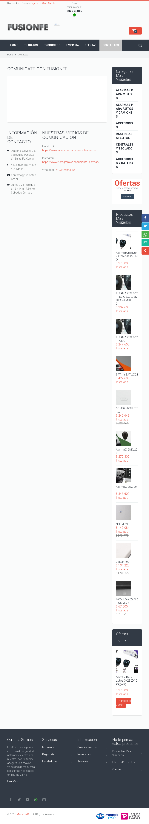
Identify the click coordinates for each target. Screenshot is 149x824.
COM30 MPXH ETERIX (127, 410)
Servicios (92, 762)
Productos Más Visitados (127, 753)
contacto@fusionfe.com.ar (24, 177)
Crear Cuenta (48, 3)
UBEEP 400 (122, 561)
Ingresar (35, 3)
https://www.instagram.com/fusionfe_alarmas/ (70, 162)
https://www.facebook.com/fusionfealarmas (69, 150)
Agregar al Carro (123, 702)
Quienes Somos (92, 748)
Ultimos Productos (127, 763)
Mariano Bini (24, 814)
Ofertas (127, 770)
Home (11, 54)
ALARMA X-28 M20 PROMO (127, 339)
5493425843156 (65, 169)
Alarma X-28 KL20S (126, 451)
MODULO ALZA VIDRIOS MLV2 (127, 601)
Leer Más (14, 781)
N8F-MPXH (122, 523)
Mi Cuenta (57, 748)
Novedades (92, 755)
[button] (135, 31)
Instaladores (57, 762)
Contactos (23, 54)
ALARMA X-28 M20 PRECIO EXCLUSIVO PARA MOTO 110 (127, 298)
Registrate (57, 755)
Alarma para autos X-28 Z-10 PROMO (127, 256)
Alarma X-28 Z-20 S (126, 488)
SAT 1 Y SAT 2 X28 (127, 374)
